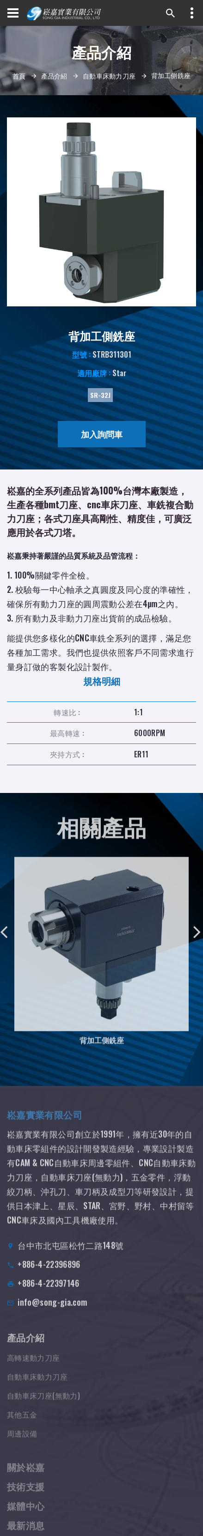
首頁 (19, 75)
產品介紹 (54, 75)
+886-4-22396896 (49, 1273)
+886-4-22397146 (48, 1292)
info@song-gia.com (52, 1311)
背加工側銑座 (102, 1047)
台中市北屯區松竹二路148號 (70, 1254)
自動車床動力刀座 (109, 75)
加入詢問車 (102, 434)
